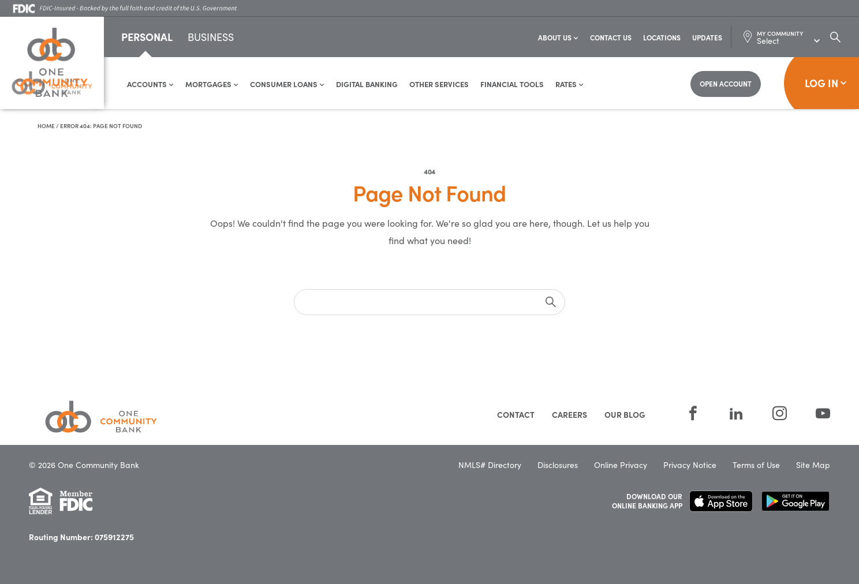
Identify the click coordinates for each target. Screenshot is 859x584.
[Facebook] (693, 413)
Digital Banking (367, 83)
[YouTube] (815, 413)
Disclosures (557, 464)
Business (211, 38)
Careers (569, 414)
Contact (516, 414)
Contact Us (611, 37)
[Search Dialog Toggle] (835, 37)
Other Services (439, 83)
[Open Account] (725, 84)
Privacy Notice (689, 464)
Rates (569, 83)
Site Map (813, 464)
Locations (662, 37)
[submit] (550, 302)
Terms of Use (756, 464)
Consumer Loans (287, 83)
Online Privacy (620, 464)
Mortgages (211, 83)
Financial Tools (512, 83)
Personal (147, 36)
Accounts (150, 83)
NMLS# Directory (489, 464)
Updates (707, 37)
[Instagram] (779, 413)
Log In (826, 83)
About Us (558, 37)
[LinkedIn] (736, 413)
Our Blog (624, 414)
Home (46, 126)
